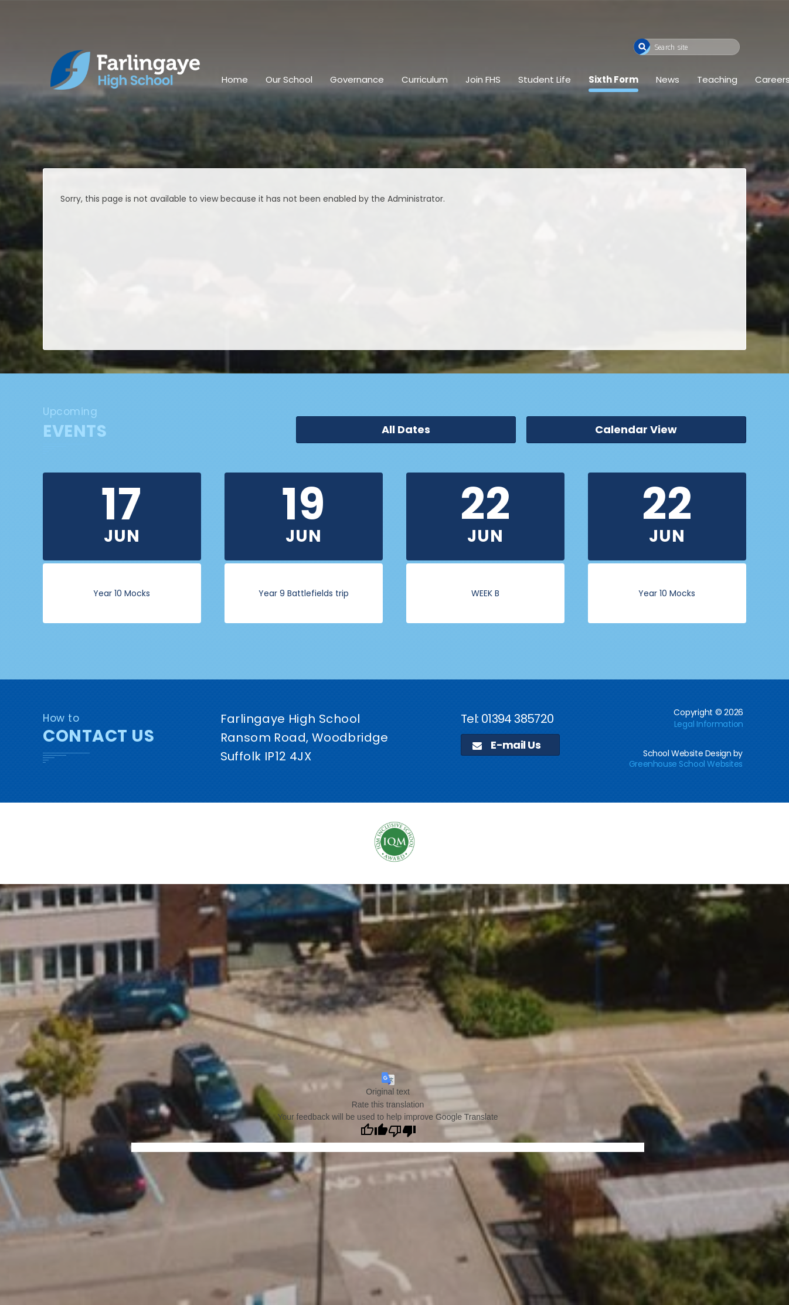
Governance (357, 79)
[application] (394, 978)
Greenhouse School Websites (686, 764)
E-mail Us (506, 745)
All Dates (523, 431)
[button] (642, 46)
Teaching (717, 79)
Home (235, 79)
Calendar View (676, 431)
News (667, 79)
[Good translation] (374, 1131)
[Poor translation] (402, 1131)
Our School (289, 79)
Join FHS (483, 79)
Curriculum (425, 79)
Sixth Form (613, 79)
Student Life (544, 79)
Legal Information (708, 724)
